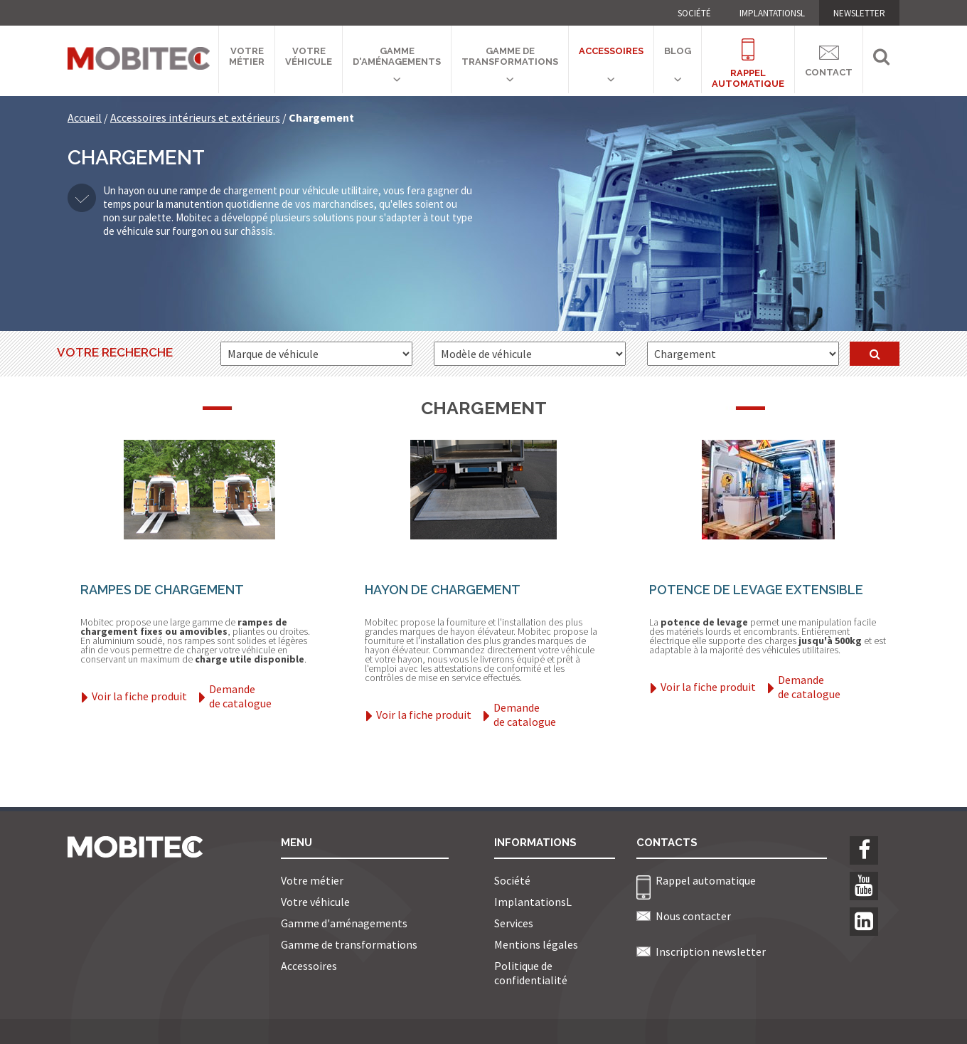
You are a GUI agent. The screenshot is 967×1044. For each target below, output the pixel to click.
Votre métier (247, 56)
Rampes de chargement (162, 589)
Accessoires (611, 51)
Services (513, 923)
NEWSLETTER (859, 13)
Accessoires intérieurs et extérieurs (195, 117)
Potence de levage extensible (756, 589)
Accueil (85, 117)
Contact (829, 59)
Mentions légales (536, 944)
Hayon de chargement (442, 589)
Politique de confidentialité (530, 973)
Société (694, 13)
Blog (677, 51)
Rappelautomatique (748, 55)
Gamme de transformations (509, 56)
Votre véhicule (308, 56)
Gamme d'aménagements (397, 56)
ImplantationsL (772, 13)
